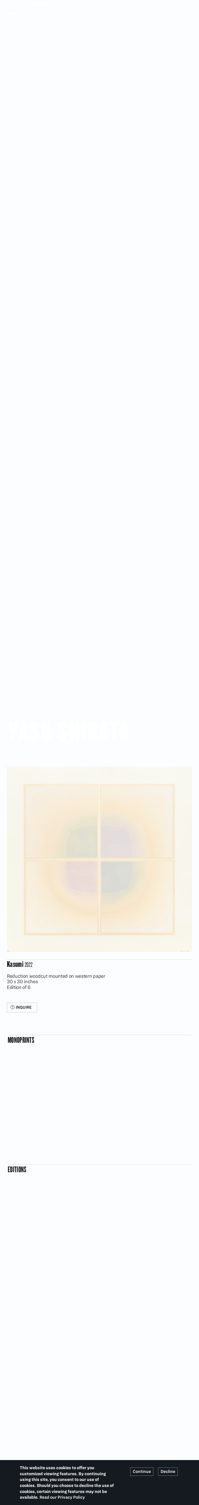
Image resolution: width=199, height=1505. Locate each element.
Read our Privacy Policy (62, 1497)
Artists (33, 13)
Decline (168, 1471)
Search (187, 4)
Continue (142, 1471)
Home (14, 13)
